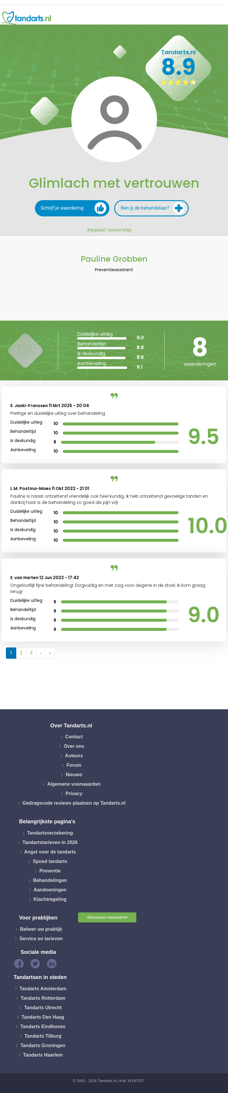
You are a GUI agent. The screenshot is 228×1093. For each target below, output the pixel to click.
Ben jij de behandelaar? (153, 208)
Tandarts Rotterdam (43, 998)
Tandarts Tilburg (43, 1036)
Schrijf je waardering (73, 208)
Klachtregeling (50, 899)
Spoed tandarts (50, 861)
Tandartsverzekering (50, 832)
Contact (74, 736)
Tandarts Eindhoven (43, 1026)
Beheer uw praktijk (41, 928)
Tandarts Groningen (42, 1045)
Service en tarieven (41, 938)
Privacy (74, 793)
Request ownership (109, 230)
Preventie (50, 870)
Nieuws (74, 774)
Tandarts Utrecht (43, 1007)
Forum (74, 765)
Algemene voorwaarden (74, 784)
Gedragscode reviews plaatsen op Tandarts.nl (73, 803)
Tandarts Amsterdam (43, 988)
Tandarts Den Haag (43, 1017)
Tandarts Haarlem (43, 1054)
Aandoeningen (50, 889)
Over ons (74, 746)
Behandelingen (50, 880)
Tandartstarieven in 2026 (49, 842)
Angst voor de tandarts (50, 851)
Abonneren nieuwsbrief (107, 917)
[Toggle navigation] (219, 18)
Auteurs (74, 755)
